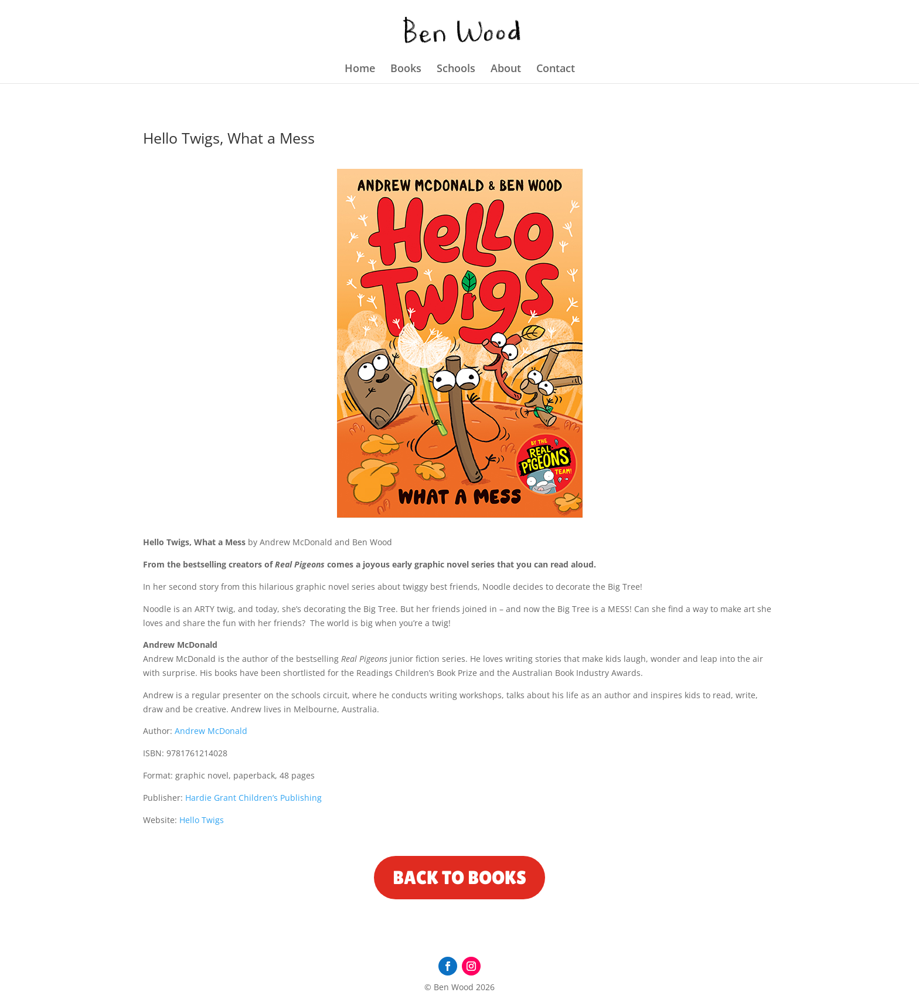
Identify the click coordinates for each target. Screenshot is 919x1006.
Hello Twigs (201, 819)
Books (405, 69)
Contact (555, 69)
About (506, 69)
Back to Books (459, 877)
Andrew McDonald (211, 730)
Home (360, 69)
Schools (456, 69)
